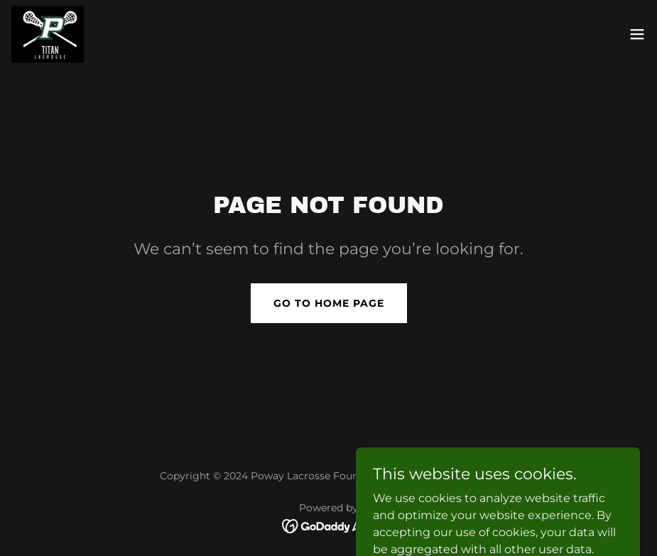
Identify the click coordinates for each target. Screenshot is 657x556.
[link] (47, 34)
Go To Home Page (328, 303)
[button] (637, 34)
